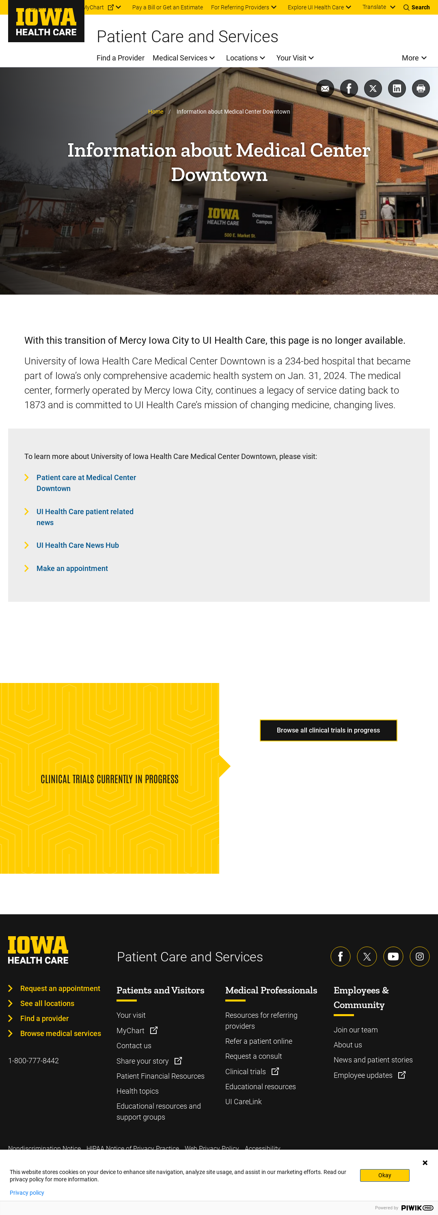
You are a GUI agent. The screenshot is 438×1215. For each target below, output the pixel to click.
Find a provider (44, 1018)
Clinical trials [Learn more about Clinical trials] (246, 1071)
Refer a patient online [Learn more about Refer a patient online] (258, 1041)
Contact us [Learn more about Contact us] (134, 1045)
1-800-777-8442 (33, 1060)
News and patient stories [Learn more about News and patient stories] (373, 1060)
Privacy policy (27, 1192)
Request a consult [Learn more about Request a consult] (253, 1056)
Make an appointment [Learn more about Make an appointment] (72, 568)
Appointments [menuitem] (45, 7)
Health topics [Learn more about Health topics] (138, 1091)
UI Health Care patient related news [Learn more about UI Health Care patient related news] (85, 517)
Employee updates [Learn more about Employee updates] (364, 1075)
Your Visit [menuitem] (291, 58)
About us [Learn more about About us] (348, 1045)
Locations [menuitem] (242, 58)
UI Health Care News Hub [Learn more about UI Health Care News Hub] (78, 545)
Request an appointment (60, 988)
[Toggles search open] (416, 7)
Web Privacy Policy (212, 1149)
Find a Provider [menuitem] (121, 58)
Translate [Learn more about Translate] (374, 7)
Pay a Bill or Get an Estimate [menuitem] (167, 7)
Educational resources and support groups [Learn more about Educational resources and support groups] (159, 1111)
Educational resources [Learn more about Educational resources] (260, 1086)
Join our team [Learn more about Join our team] (356, 1029)
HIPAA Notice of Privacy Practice (132, 1149)
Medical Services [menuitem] (180, 58)
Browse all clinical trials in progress (328, 730)
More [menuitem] (410, 58)
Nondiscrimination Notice (44, 1149)
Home (155, 111)
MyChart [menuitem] (93, 7)
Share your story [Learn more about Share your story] (143, 1061)
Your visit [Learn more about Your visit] (131, 1015)
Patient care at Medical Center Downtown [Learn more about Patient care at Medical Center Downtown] (86, 483)
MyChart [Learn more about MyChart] (131, 1030)
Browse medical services (60, 1033)
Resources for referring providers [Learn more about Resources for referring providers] (261, 1020)
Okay (384, 1175)
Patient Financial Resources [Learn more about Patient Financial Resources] (161, 1076)
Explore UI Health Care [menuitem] (316, 7)
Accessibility (262, 1149)
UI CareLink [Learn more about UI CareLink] (243, 1101)
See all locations (47, 1003)
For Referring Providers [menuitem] (240, 7)
